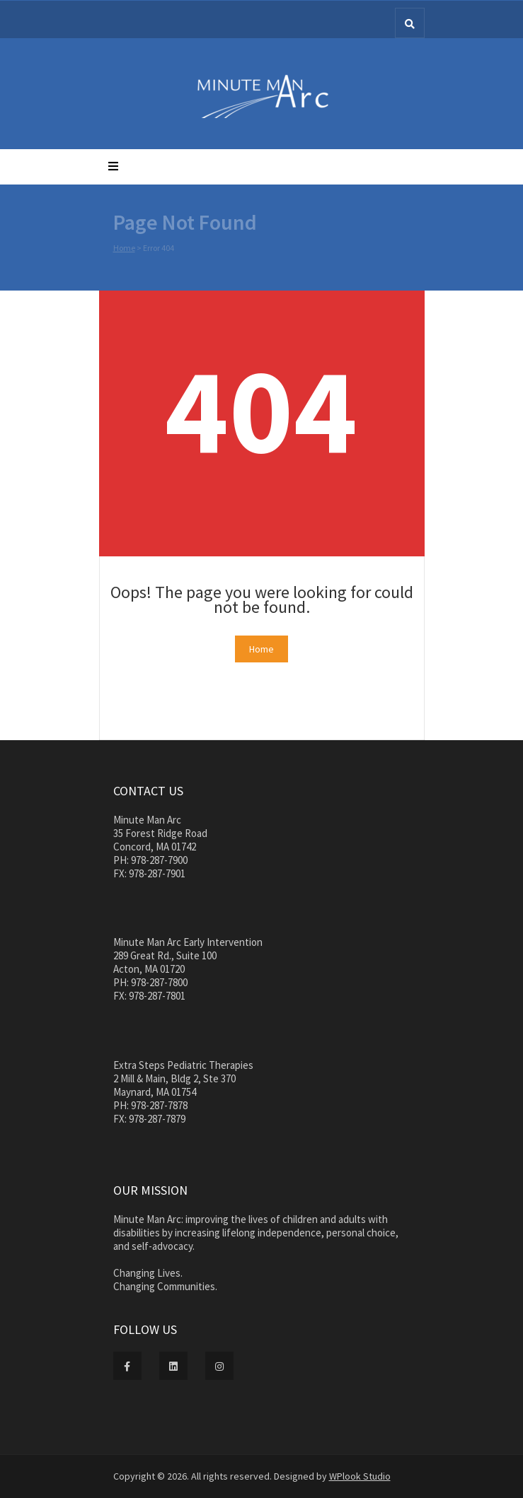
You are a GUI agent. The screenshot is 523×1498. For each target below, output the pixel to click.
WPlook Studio (360, 1476)
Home (124, 249)
